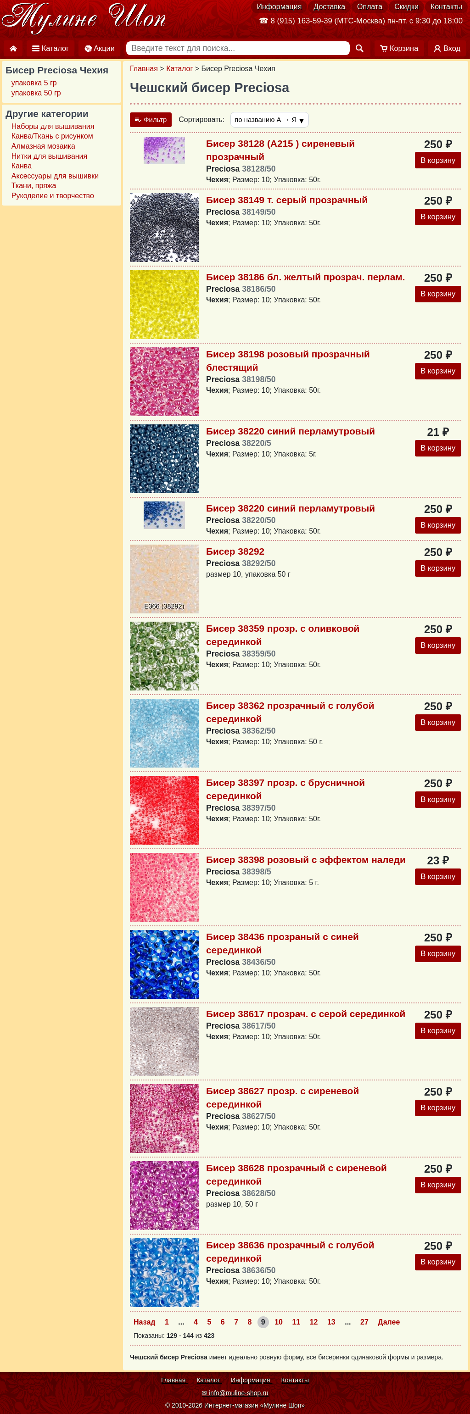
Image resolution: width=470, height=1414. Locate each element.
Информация (279, 7)
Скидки (406, 7)
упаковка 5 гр (34, 83)
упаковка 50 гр (36, 93)
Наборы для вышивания (53, 126)
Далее (389, 1323)
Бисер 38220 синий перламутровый (290, 432)
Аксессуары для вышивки (55, 176)
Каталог (179, 68)
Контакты (446, 7)
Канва (21, 166)
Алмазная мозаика (43, 146)
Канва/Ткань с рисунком (52, 136)
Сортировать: (205, 120)
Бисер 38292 (235, 552)
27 (364, 1323)
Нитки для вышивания (49, 156)
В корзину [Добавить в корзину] (436, 162)
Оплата (369, 7)
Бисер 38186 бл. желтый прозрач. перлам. (305, 278)
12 (314, 1323)
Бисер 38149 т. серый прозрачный (287, 201)
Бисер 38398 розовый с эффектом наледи (306, 861)
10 (278, 1323)
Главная (144, 68)
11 (296, 1323)
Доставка (329, 7)
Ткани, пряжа (33, 185)
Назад (144, 1323)
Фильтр (152, 120)
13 (331, 1323)
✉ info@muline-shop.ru (234, 1393)
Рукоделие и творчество (52, 196)
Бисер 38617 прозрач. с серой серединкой (305, 1015)
